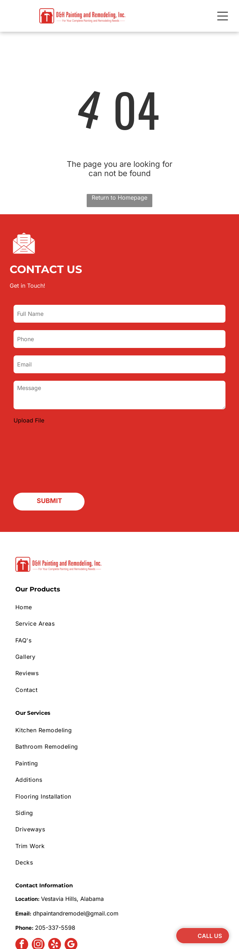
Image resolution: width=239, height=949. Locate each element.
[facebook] (21, 888)
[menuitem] (119, 550)
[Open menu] (222, 16)
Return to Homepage (119, 197)
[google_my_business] (71, 888)
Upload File (29, 420)
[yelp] (54, 888)
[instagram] (38, 888)
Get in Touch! (27, 285)
